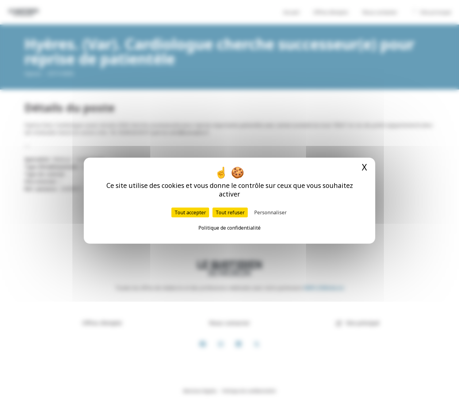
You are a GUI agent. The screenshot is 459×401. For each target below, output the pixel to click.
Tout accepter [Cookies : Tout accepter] (190, 212)
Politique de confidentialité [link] (229, 227)
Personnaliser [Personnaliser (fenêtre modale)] (270, 212)
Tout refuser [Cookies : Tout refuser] (230, 212)
